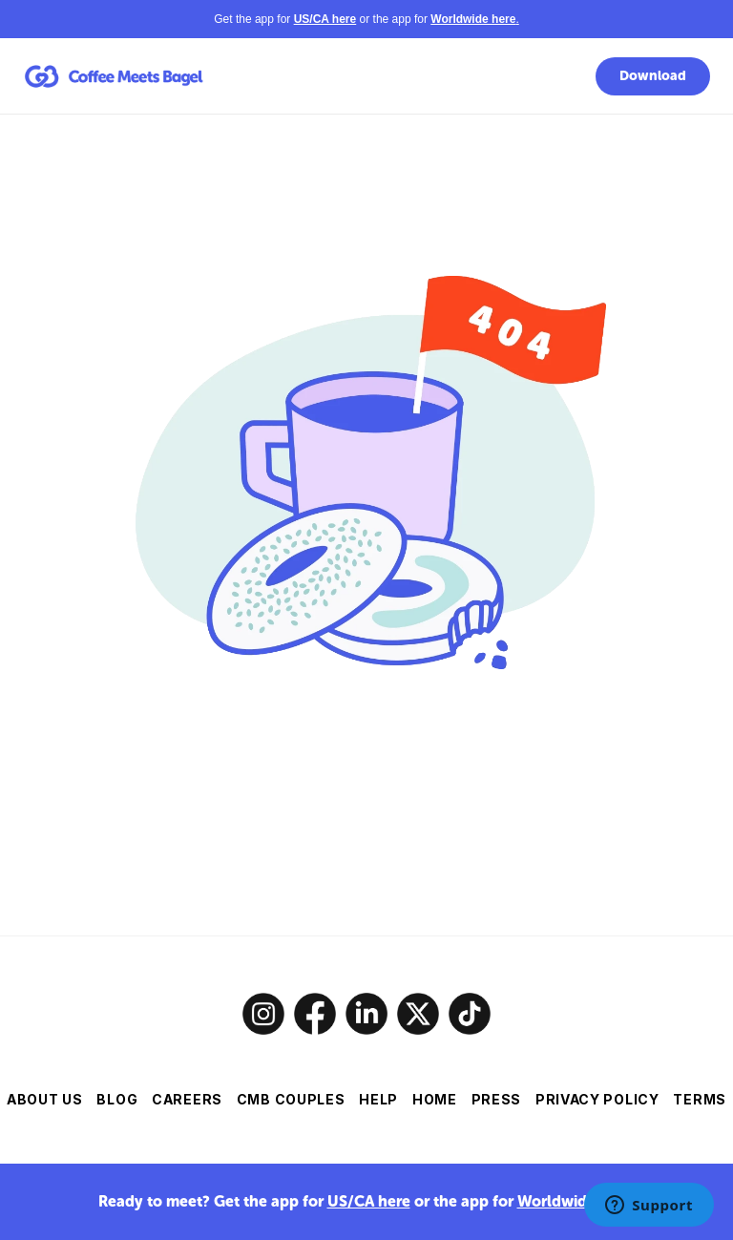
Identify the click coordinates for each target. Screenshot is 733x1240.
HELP (378, 1099)
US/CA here (368, 1201)
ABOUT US (45, 1099)
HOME (434, 1099)
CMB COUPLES (291, 1099)
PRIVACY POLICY (597, 1099)
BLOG (116, 1099)
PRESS (496, 1099)
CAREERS (187, 1099)
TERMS (699, 1099)
